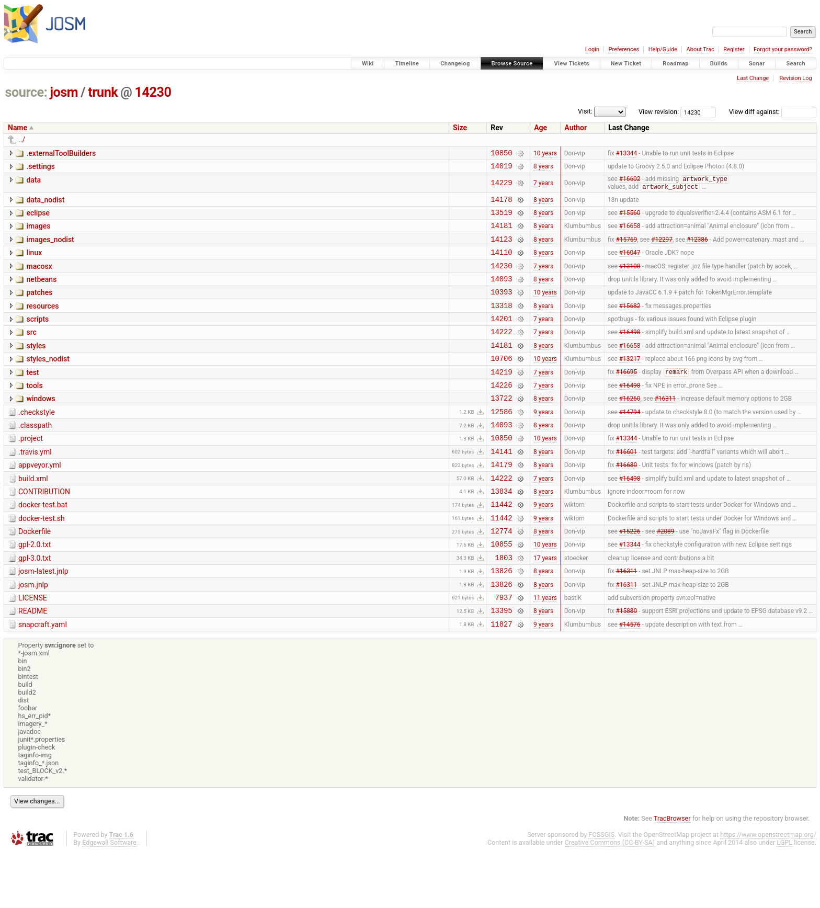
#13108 (630, 278)
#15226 (630, 576)
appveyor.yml (39, 500)
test (32, 397)
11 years (545, 649)
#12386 (697, 249)
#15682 (630, 323)
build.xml (33, 516)
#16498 (630, 353)
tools (34, 411)
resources (42, 323)
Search (795, 63)
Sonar (757, 63)
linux (34, 263)
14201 (501, 338)
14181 (501, 234)
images (38, 233)
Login (592, 49)
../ (21, 139)
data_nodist (45, 204)
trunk (103, 92)
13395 (501, 664)
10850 (501, 154)
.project (30, 471)
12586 (501, 442)
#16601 (626, 486)
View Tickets (571, 63)
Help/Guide (662, 49)
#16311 (665, 427)
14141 (501, 487)
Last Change (753, 78)
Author (575, 127)
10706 (501, 383)
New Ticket (626, 63)
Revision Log (795, 78)
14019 (501, 169)
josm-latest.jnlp (43, 619)
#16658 (630, 234)
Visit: (585, 111)
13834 (501, 531)
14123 (501, 249)
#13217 (630, 383)
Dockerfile (34, 575)
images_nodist (50, 248)
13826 (501, 620)
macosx (39, 278)
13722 (501, 427)
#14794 (630, 442)
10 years (545, 153)
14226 (501, 412)
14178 (501, 205)
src (31, 352)
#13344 (626, 153)
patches (39, 307)
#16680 (626, 501)
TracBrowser (672, 874)
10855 (501, 590)
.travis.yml (35, 486)
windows (40, 426)
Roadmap (676, 63)
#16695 (626, 398)
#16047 (630, 264)
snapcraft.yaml (42, 679)
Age (540, 127)
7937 (503, 650)
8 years (543, 169)
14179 (501, 501)
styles (35, 367)
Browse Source (512, 63)
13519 (501, 219)
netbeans (41, 293)
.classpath (35, 456)
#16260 (630, 427)
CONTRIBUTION (44, 530)
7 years (543, 186)
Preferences (623, 49)
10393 (501, 308)
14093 (501, 294)
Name (17, 127)
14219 (501, 398)
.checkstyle (36, 441)
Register (733, 49)
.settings (40, 168)
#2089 (665, 576)
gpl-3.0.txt (34, 604)
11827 (501, 680)
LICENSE (32, 649)
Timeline (407, 63)
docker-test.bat (42, 545)
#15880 (626, 664)
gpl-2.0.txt (34, 589)
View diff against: (772, 112)
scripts (37, 337)
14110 (501, 264)
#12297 (662, 249)
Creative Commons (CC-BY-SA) (610, 898)
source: (26, 92)
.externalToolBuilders (61, 153)
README (32, 664)
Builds (718, 63)
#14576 (630, 679)
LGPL (784, 898)
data (33, 183)
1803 (503, 605)
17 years (545, 605)
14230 (153, 92)
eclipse (38, 218)
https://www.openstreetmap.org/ (768, 890)
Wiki (368, 63)
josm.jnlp (33, 634)
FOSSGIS (601, 890)
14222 (501, 353)
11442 (501, 546)
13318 (501, 323)
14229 (501, 186)
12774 (501, 576)
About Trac (700, 49)
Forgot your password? (783, 49)
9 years (543, 442)
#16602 (630, 183)
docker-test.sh (41, 560)
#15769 (626, 249)
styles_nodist (47, 382)
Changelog (455, 63)
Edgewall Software (109, 898)
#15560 (630, 219)
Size (460, 127)
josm (64, 92)
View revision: (659, 112)
